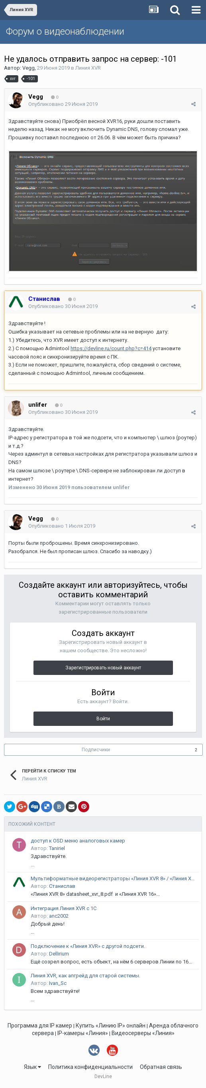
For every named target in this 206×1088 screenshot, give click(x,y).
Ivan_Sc (58, 983)
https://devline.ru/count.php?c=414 (111, 348)
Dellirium (59, 954)
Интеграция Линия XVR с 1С (63, 908)
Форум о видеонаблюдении (65, 31)
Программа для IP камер (40, 1025)
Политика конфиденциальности (90, 1067)
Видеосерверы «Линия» (143, 1033)
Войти (103, 718)
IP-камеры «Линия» (82, 1033)
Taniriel (57, 848)
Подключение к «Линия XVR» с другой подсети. (88, 946)
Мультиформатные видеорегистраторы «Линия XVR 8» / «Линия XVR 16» (113, 878)
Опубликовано (63, 104)
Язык (32, 1067)
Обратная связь (161, 1067)
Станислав (62, 886)
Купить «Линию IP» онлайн (110, 1025)
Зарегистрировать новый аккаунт (103, 668)
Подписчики (96, 750)
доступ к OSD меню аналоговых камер (78, 841)
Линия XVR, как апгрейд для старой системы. (85, 976)
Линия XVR (88, 68)
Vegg (28, 68)
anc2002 (59, 916)
